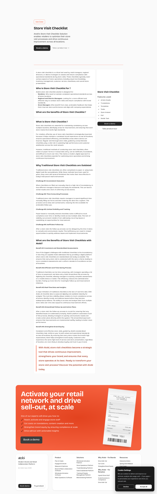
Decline (126, 487)
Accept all (143, 487)
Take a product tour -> (61, 48)
